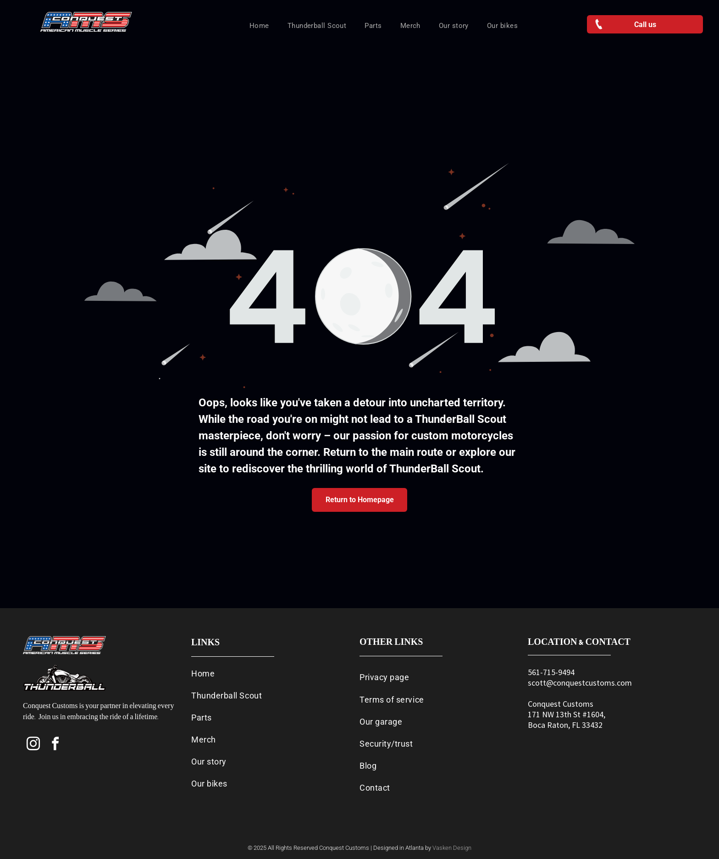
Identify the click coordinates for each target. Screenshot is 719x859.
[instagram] (33, 745)
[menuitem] (259, 25)
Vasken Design (451, 847)
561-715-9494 (551, 672)
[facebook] (55, 745)
